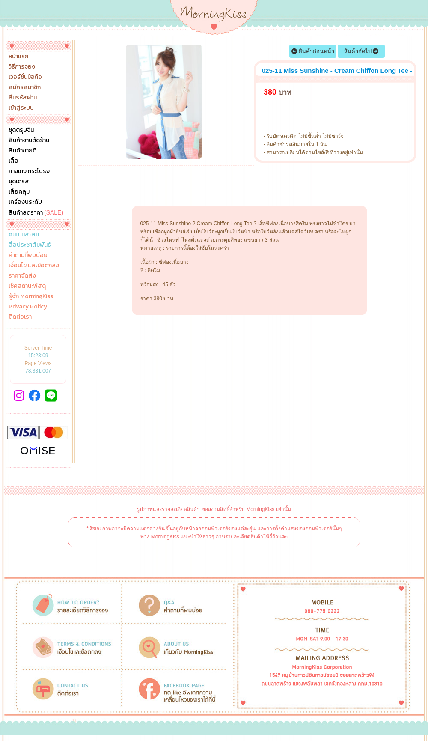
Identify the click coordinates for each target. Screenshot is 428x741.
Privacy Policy (28, 306)
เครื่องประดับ (25, 202)
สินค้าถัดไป (361, 51)
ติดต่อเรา (20, 317)
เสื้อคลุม (19, 192)
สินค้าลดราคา (36, 212)
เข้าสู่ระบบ (21, 108)
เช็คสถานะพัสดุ (27, 286)
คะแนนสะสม (24, 234)
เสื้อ (13, 161)
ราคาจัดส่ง (22, 276)
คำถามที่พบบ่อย (28, 255)
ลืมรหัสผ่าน (23, 97)
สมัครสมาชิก (25, 87)
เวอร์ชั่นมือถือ (25, 77)
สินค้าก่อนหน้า (312, 51)
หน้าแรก (18, 56)
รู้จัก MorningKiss (31, 296)
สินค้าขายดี (22, 150)
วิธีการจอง (22, 67)
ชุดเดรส (19, 181)
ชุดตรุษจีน (21, 130)
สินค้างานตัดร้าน (29, 140)
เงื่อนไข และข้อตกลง (34, 265)
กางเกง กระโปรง (29, 171)
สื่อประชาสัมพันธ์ (30, 245)
